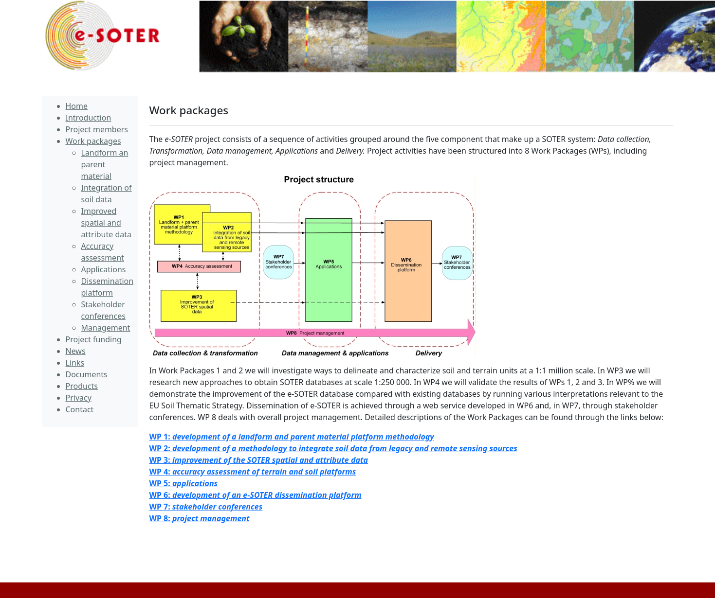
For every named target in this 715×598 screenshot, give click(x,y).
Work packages (189, 110)
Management (105, 327)
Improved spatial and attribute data (106, 223)
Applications (103, 269)
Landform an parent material (104, 164)
